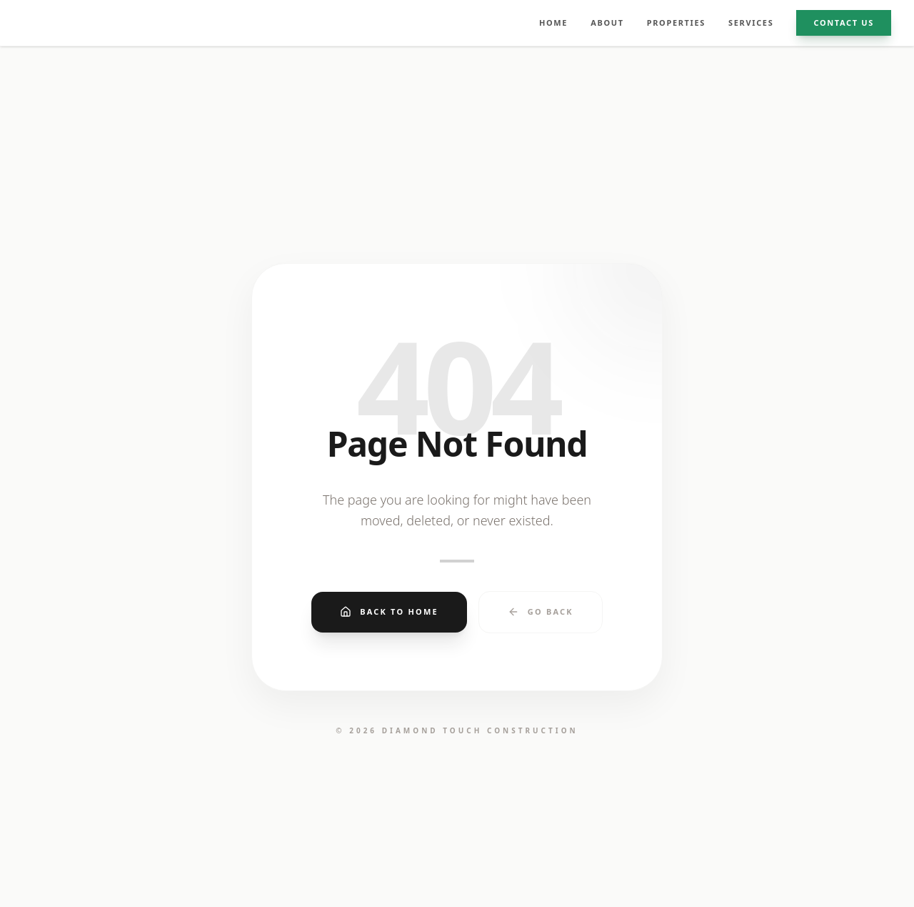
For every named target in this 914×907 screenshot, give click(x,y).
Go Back (540, 612)
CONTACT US (843, 22)
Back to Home (389, 612)
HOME (553, 22)
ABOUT (607, 22)
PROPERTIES (676, 22)
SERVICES (750, 22)
